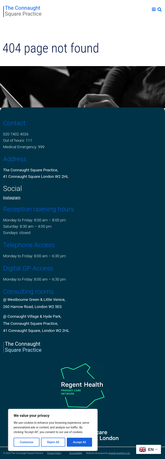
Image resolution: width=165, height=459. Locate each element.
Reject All (53, 442)
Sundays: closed (16, 232)
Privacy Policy (54, 453)
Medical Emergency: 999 (24, 147)
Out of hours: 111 (17, 140)
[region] (53, 430)
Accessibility (75, 453)
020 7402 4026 (15, 134)
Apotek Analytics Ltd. (119, 453)
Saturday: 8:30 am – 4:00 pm (27, 226)
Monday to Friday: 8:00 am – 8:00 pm (34, 220)
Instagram (12, 197)
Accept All (79, 442)
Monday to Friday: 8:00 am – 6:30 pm (34, 256)
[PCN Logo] (82, 385)
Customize (26, 442)
